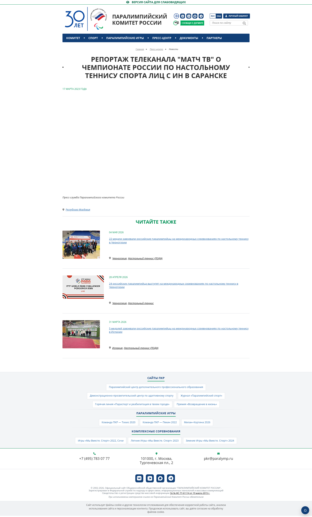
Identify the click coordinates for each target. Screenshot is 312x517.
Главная (140, 49)
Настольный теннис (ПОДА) (145, 258)
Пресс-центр (161, 38)
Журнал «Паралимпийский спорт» (202, 396)
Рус (213, 16)
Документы (189, 38)
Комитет (73, 38)
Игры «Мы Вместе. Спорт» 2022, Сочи (99, 442)
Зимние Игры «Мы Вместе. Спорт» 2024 (212, 442)
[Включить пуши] (305, 510)
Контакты (75, 46)
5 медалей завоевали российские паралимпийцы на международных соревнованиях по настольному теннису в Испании (179, 330)
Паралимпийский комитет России (139, 19)
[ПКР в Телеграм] (201, 16)
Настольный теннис (141, 303)
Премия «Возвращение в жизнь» (198, 405)
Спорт (93, 38)
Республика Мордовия (78, 209)
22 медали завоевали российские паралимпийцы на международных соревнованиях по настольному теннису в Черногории (179, 240)
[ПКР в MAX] (194, 16)
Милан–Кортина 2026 (198, 423)
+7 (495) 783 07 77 (94, 460)
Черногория (119, 258)
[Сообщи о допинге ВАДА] (176, 23)
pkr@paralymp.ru (218, 460)
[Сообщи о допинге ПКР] (192, 23)
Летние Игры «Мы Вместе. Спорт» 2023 (154, 442)
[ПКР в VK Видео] (188, 16)
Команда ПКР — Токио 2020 (117, 423)
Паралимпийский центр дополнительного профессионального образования (156, 387)
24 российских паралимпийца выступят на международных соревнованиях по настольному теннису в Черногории (173, 285)
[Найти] (244, 23)
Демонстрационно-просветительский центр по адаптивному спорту (131, 396)
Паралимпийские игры (125, 38)
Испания (117, 348)
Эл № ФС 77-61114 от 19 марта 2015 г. (190, 494)
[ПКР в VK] (182, 16)
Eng (219, 16)
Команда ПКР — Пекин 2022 (159, 423)
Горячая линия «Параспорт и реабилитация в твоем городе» (131, 405)
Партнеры (214, 38)
